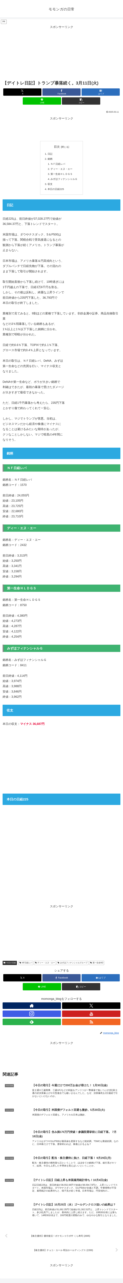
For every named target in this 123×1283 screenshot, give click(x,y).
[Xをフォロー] (91, 1007)
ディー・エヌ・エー (61, 169)
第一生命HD (96, 965)
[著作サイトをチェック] (32, 1007)
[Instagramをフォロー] (32, 1015)
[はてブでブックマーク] (101, 92)
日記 (49, 154)
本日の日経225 (55, 190)
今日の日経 (10, 965)
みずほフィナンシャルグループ (72, 965)
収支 (49, 185)
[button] (81, 101)
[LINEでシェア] (42, 101)
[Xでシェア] (22, 92)
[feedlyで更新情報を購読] (32, 1024)
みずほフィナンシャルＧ (64, 180)
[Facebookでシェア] (61, 92)
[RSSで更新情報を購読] (91, 1024)
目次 (57, 146)
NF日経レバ (25, 965)
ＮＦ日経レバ (57, 164)
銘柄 (49, 159)
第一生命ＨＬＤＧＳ (61, 175)
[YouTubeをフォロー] (91, 1015)
